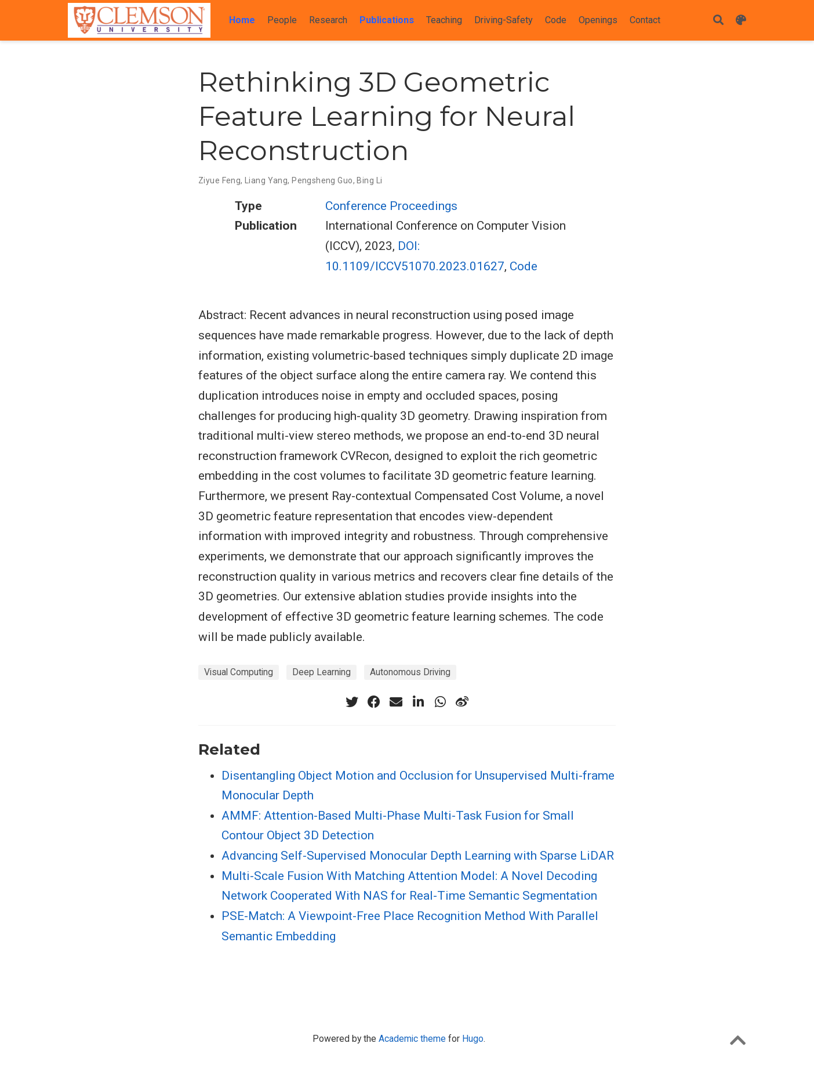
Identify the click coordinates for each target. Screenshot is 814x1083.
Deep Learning (321, 672)
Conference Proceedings (391, 206)
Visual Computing (238, 672)
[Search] (718, 20)
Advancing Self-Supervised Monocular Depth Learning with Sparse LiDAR (417, 856)
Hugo (473, 1038)
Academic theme (412, 1038)
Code (523, 266)
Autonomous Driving (410, 672)
